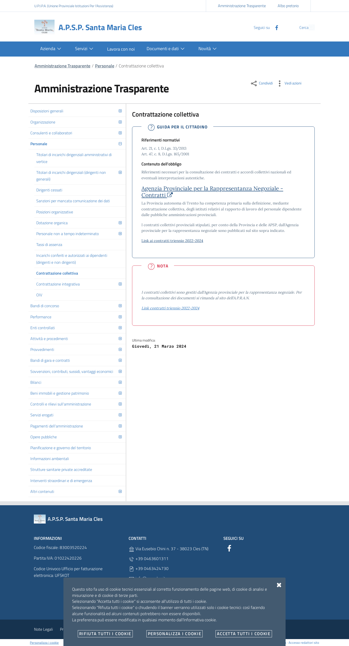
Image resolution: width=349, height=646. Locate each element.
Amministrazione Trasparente (242, 6)
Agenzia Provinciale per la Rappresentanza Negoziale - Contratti (212, 192)
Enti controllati (42, 328)
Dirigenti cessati (49, 190)
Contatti (159, 629)
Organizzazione (42, 122)
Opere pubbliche (43, 437)
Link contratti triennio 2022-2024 (170, 308)
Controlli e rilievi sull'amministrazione (60, 404)
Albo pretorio (288, 6)
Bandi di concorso (44, 306)
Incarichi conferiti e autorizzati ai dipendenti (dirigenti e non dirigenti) (71, 258)
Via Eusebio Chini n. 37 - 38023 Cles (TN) (168, 548)
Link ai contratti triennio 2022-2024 (172, 240)
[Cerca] (309, 27)
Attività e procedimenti (49, 339)
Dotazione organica (52, 223)
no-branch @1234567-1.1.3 (221, 642)
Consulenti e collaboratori (51, 133)
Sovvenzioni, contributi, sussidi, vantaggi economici (71, 371)
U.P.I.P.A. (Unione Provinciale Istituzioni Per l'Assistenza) (73, 5)
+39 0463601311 (149, 558)
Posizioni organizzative (54, 212)
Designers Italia (273, 642)
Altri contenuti (42, 491)
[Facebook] (265, 27)
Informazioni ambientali (49, 459)
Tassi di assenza (49, 244)
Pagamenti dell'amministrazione (56, 426)
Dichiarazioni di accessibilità (195, 629)
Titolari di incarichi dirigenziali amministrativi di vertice (74, 158)
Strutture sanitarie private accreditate (61, 469)
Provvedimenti (42, 349)
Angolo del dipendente (126, 629)
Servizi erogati (41, 415)
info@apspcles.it (147, 578)
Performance (40, 317)
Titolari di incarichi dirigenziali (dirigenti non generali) (71, 175)
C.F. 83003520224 (149, 608)
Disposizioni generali (46, 111)
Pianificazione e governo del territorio (60, 448)
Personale (104, 65)
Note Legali (43, 629)
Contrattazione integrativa (58, 284)
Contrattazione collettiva (57, 273)
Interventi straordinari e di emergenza (61, 481)
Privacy (66, 629)
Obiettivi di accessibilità (244, 629)
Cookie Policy (90, 629)
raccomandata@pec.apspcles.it (159, 588)
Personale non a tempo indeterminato (67, 234)
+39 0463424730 (149, 568)
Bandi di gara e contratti (50, 360)
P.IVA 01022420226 (151, 598)
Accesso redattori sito (304, 642)
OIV (39, 295)
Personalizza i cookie (44, 642)
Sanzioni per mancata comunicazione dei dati (73, 201)
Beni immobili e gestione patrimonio (59, 393)
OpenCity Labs (192, 642)
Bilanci (35, 382)
